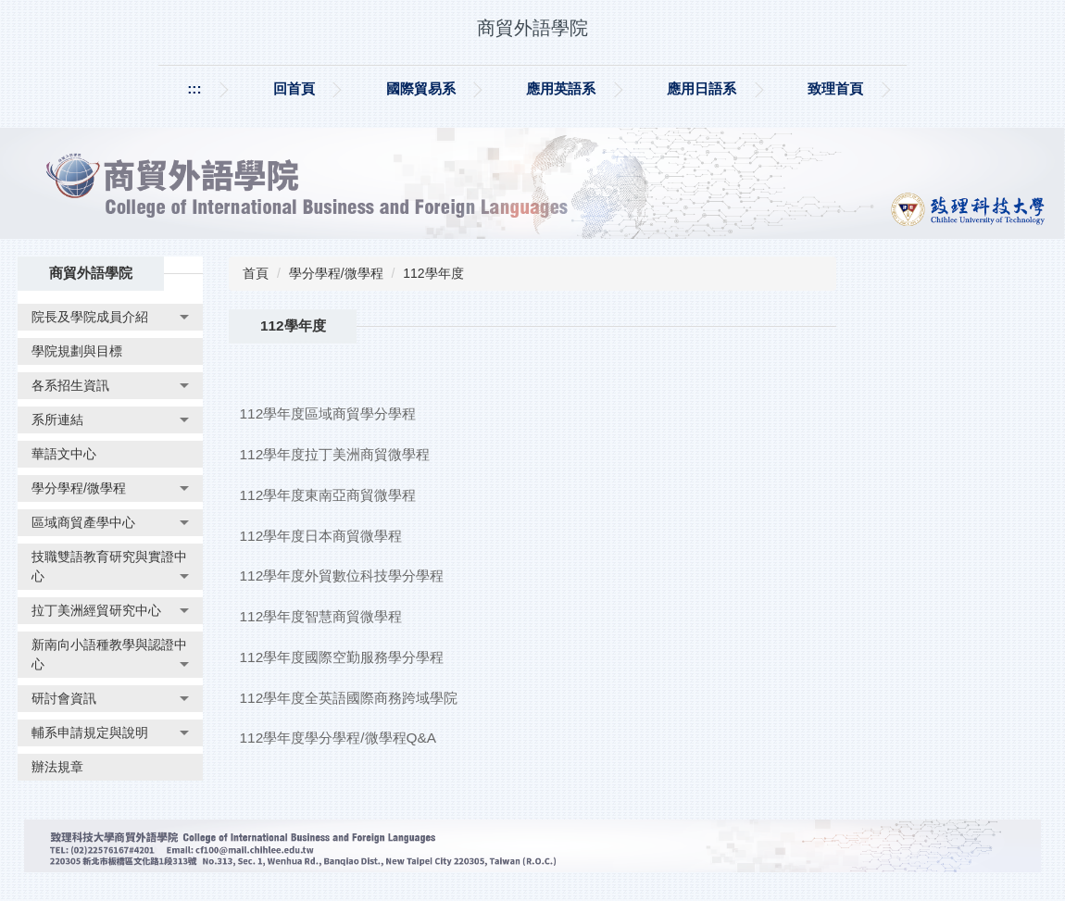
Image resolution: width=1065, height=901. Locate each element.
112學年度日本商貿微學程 (321, 536)
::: (194, 88)
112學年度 (433, 273)
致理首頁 (835, 88)
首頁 (256, 273)
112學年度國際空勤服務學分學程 (342, 657)
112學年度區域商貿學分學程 (328, 413)
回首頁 (294, 88)
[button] (110, 317)
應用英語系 (560, 88)
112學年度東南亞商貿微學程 (328, 495)
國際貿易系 (421, 88)
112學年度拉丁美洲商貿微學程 (335, 454)
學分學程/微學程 (336, 273)
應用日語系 (701, 88)
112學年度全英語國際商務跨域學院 (349, 698)
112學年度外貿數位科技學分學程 (342, 575)
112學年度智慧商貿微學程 (321, 616)
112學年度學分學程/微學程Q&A (338, 737)
